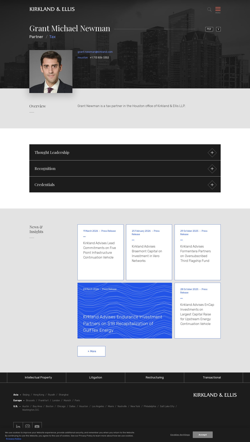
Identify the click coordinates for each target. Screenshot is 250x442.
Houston (83, 57)
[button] (125, 152)
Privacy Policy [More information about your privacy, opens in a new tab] (13, 439)
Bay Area (37, 406)
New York (135, 406)
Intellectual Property (38, 377)
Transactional (212, 377)
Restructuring (155, 377)
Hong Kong (38, 394)
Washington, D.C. (30, 410)
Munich (67, 400)
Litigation (95, 377)
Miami (111, 406)
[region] (125, 435)
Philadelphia (150, 406)
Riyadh (51, 394)
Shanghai (63, 394)
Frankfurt (44, 400)
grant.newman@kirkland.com (95, 51)
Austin (25, 406)
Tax (52, 37)
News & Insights (36, 229)
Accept (203, 434)
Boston (49, 406)
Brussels (30, 400)
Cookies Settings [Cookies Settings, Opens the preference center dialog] (180, 434)
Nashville (122, 406)
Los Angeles (98, 406)
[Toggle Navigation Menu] (218, 9)
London (56, 400)
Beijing (26, 394)
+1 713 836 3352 (99, 57)
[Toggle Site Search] (209, 9)
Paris (77, 400)
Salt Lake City (167, 406)
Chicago (61, 406)
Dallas (72, 406)
